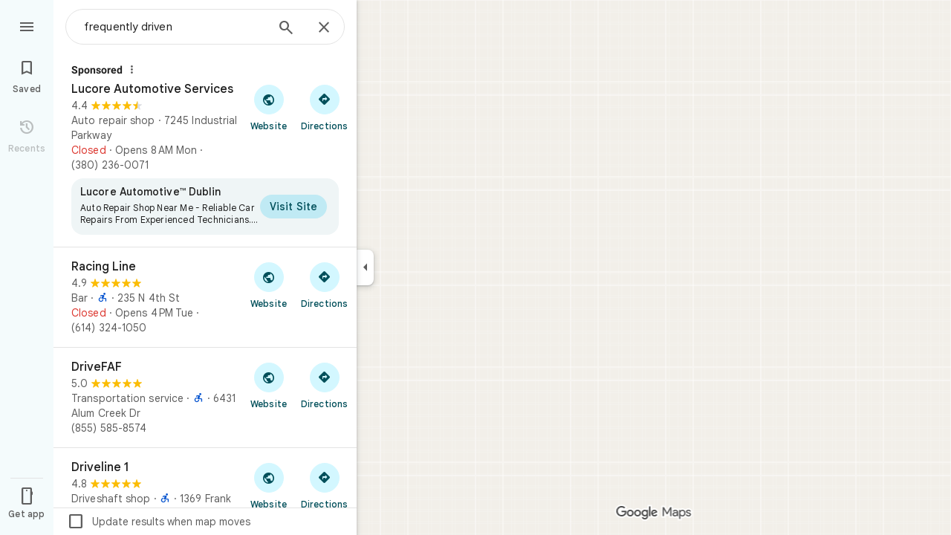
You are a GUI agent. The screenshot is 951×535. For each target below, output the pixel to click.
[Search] (286, 29)
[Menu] (26, 25)
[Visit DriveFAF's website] (268, 385)
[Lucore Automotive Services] (205, 150)
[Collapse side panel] (365, 267)
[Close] (324, 28)
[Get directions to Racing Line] (324, 284)
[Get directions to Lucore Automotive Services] (324, 107)
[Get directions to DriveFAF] (324, 385)
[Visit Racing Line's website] (268, 284)
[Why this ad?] (131, 70)
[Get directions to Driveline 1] (324, 485)
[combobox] (174, 27)
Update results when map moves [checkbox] (158, 522)
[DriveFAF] (205, 397)
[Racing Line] (205, 297)
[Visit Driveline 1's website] (268, 485)
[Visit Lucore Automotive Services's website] (268, 107)
